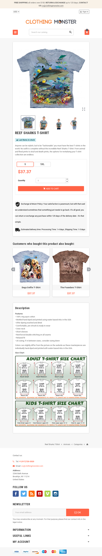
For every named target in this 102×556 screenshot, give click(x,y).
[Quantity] (51, 180)
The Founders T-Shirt (70, 287)
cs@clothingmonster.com (52, 6)
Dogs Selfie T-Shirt (31, 287)
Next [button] (89, 269)
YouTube (40, 494)
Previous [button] (13, 269)
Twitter (24, 494)
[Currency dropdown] (16, 12)
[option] (31, 272)
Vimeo (48, 494)
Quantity (21, 180)
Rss (32, 494)
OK (77, 512)
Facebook (16, 494)
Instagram (55, 494)
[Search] (51, 32)
